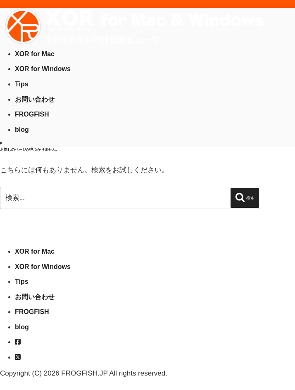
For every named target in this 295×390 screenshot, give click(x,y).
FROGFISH (32, 114)
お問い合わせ (35, 99)
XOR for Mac (35, 53)
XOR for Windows (43, 68)
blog (22, 129)
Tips (22, 84)
